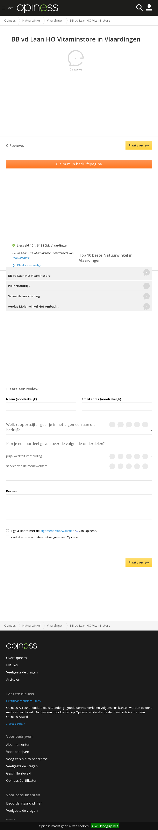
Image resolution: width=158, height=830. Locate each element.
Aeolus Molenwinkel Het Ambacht (33, 306)
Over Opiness (16, 658)
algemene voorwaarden (59, 531)
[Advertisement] (82, 100)
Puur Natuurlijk (19, 286)
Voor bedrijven (17, 751)
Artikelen (13, 679)
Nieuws (12, 665)
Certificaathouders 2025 (23, 701)
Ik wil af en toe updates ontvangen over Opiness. (42, 537)
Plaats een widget (30, 265)
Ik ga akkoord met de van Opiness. (51, 531)
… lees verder (15, 723)
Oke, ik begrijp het (105, 826)
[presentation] (79, 550)
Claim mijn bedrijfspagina (79, 163)
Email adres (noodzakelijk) (101, 399)
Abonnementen (18, 744)
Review (11, 491)
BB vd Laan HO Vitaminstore (29, 275)
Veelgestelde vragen (22, 672)
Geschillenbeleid (18, 773)
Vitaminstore (20, 257)
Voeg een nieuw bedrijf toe (27, 759)
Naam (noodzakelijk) (21, 399)
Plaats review (139, 145)
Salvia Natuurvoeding (24, 296)
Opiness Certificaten (21, 780)
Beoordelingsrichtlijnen (24, 803)
